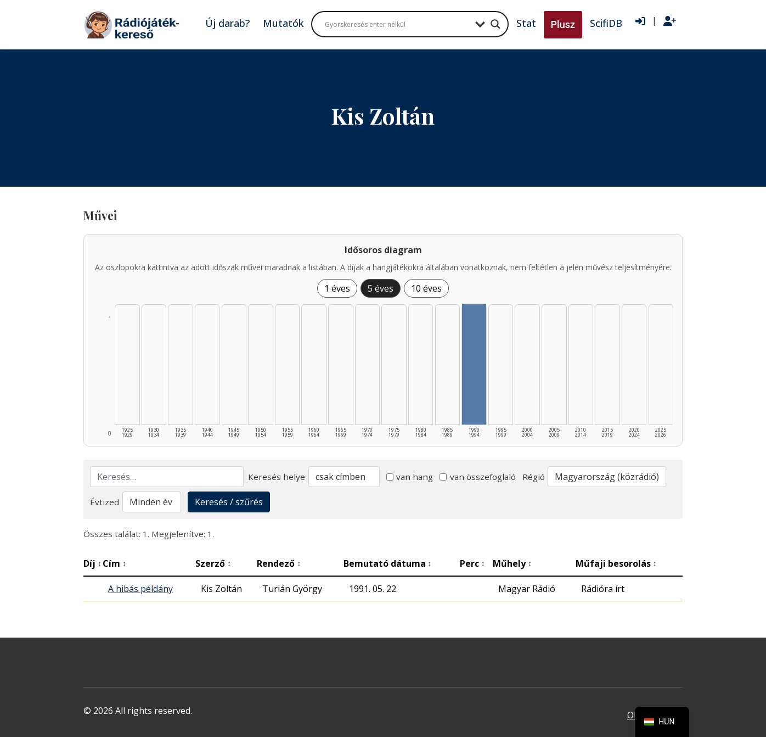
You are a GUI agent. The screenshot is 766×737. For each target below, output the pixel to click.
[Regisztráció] (669, 21)
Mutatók (283, 23)
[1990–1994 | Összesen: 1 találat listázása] (474, 364)
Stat (526, 23)
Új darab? (227, 23)
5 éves (380, 288)
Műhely (512, 563)
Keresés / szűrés (229, 502)
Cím (114, 563)
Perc (472, 563)
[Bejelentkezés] (640, 21)
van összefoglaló (478, 476)
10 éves (426, 288)
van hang (409, 476)
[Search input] (397, 24)
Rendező (279, 563)
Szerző (213, 563)
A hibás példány (140, 589)
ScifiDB (606, 23)
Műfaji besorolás (616, 563)
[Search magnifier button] (495, 24)
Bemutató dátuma (387, 563)
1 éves (337, 288)
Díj (92, 563)
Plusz (563, 24)
